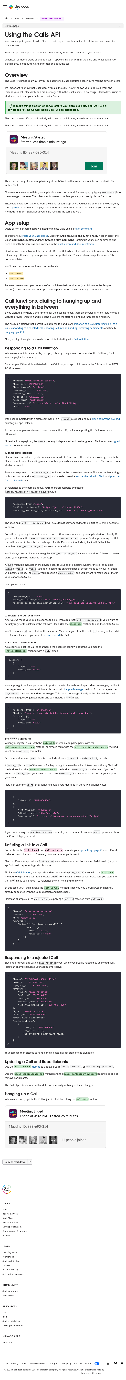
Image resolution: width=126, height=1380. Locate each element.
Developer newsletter (12, 1325)
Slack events (8, 1295)
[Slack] (6, 1192)
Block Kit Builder (10, 1222)
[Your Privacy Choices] (87, 1364)
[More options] (30, 1162)
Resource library (10, 1269)
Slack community (10, 1291)
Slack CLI (6, 1209)
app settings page (89, 850)
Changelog (66, 1363)
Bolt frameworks (10, 1213)
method (27, 1066)
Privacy (14, 1363)
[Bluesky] (115, 1364)
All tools (6, 1235)
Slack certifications (11, 1261)
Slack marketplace (11, 1321)
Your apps (7, 1342)
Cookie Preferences (38, 1363)
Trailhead (6, 1265)
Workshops (8, 1256)
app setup (14, 207)
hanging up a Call (14, 332)
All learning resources (12, 1274)
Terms (23, 1363)
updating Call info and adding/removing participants (73, 328)
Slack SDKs (7, 1218)
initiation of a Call (84, 323)
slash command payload (106, 418)
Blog (4, 1316)
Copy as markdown (15, 1161)
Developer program (11, 1226)
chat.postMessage (73, 689)
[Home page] (6, 18)
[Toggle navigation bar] (4, 6)
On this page (11, 25)
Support (54, 1363)
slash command (83, 228)
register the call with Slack (90, 476)
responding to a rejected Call (26, 328)
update (48, 635)
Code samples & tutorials (14, 1231)
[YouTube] (122, 1364)
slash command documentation (76, 244)
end (57, 635)
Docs (5, 1312)
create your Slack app (33, 235)
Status (5, 1363)
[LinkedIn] (108, 1364)
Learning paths (9, 1252)
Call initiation (81, 339)
